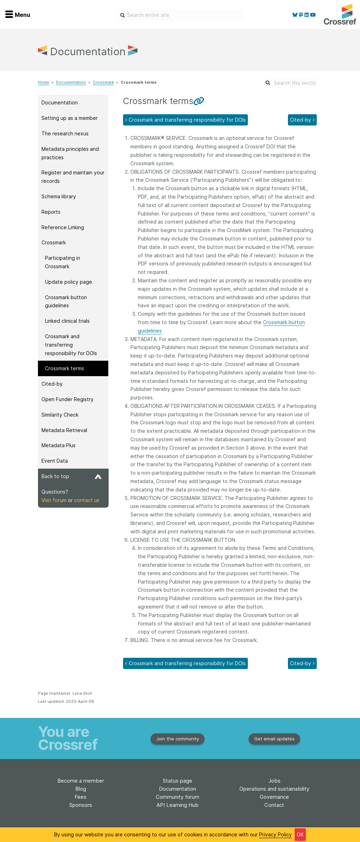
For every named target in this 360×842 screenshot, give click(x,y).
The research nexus (65, 133)
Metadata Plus (58, 445)
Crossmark (103, 82)
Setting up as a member (69, 118)
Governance (274, 796)
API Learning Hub (177, 805)
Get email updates (274, 738)
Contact (274, 805)
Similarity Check (59, 415)
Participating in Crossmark (62, 262)
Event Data (54, 461)
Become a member (80, 780)
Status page (177, 780)
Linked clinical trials (67, 321)
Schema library (58, 196)
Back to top (71, 476)
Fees (80, 796)
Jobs (274, 780)
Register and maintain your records (72, 176)
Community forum (177, 796)
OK (300, 834)
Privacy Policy (275, 834)
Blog (80, 788)
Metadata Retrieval (64, 430)
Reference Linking (62, 227)
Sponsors (80, 805)
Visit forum (53, 500)
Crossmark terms (64, 368)
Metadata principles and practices (70, 153)
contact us (86, 500)
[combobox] (180, 15)
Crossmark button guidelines (66, 301)
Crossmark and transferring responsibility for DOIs (71, 344)
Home (43, 82)
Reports (50, 212)
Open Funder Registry (67, 399)
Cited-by (52, 384)
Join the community (177, 738)
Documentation (71, 82)
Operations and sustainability (274, 788)
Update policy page (68, 282)
